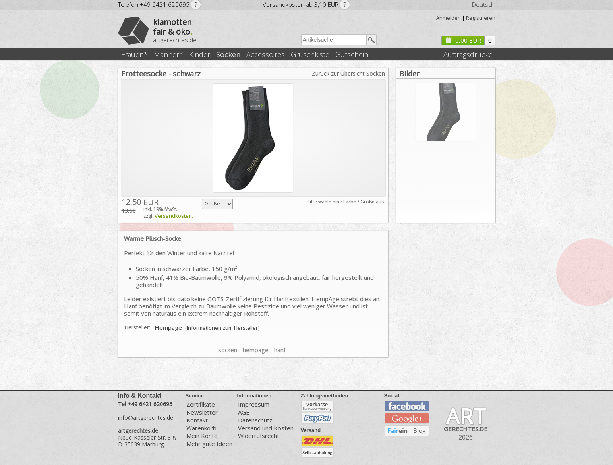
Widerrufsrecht (258, 435)
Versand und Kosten (266, 428)
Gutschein (351, 54)
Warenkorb (201, 428)
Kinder (199, 54)
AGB (244, 412)
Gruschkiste (310, 54)
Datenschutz (255, 420)
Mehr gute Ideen (209, 443)
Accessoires (265, 54)
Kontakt (197, 420)
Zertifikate (200, 404)
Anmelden (448, 17)
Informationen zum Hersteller (222, 327)
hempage (256, 350)
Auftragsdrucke (468, 54)
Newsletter (202, 412)
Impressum (253, 404)
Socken (228, 54)
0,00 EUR (463, 40)
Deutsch (483, 4)
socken (227, 350)
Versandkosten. (174, 215)
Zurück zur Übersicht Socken (348, 73)
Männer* (168, 54)
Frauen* (134, 54)
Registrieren (480, 17)
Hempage (168, 327)
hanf (280, 350)
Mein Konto (202, 435)
